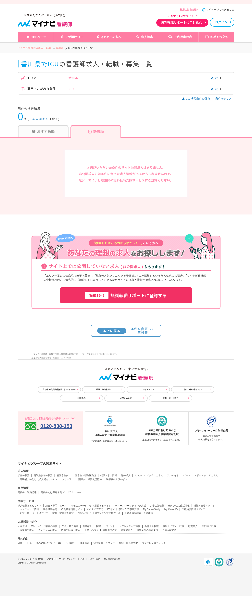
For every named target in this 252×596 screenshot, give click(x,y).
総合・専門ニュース (56, 505)
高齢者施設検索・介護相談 (139, 513)
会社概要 (39, 559)
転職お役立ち (219, 37)
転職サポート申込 (170, 398)
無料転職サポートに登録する (126, 295)
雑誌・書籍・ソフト (204, 505)
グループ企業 (94, 559)
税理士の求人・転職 (173, 526)
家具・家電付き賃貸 (63, 513)
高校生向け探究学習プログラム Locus (61, 492)
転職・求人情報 (108, 475)
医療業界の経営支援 (147, 530)
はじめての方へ (111, 37)
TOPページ (38, 37)
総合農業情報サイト (71, 509)
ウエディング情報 (29, 509)
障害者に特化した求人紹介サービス (39, 479)
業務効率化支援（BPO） (49, 543)
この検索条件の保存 (196, 98)
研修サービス (25, 543)
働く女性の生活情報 (179, 505)
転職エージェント (105, 526)
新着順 (96, 131)
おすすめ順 (43, 131)
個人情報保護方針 (112, 559)
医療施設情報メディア (193, 509)
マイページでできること (220, 9)
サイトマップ (148, 389)
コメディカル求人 (47, 530)
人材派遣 (22, 526)
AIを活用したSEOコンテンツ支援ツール (99, 513)
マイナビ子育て (95, 509)
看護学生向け (64, 475)
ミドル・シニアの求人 (206, 475)
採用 (82, 559)
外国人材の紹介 (170, 530)
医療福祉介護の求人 (116, 479)
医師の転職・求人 (70, 530)
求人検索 (147, 37)
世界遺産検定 (50, 509)
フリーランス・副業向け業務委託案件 (82, 479)
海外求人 (126, 475)
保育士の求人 (91, 530)
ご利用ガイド (75, 37)
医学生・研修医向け (85, 475)
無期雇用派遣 (110, 530)
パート (186, 475)
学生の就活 (24, 475)
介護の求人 (127, 530)
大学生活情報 (157, 505)
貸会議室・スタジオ (104, 543)
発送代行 (71, 543)
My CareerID (171, 509)
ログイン (221, 22)
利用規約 (81, 398)
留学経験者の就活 (43, 475)
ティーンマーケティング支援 (130, 505)
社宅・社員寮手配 (128, 543)
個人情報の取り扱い (193, 389)
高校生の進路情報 (27, 492)
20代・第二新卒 (69, 526)
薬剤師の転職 (209, 526)
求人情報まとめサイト (29, 505)
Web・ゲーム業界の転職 (44, 526)
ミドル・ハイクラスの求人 (149, 475)
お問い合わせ (126, 398)
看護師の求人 (27, 530)
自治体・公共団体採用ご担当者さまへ (59, 389)
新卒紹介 (87, 526)
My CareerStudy (151, 509)
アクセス (51, 559)
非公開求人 (40, 119)
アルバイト (173, 475)
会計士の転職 (152, 526)
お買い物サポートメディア (34, 513)
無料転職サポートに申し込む (181, 22)
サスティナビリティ (68, 559)
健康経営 (84, 543)
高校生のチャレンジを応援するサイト (91, 505)
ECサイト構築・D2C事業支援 (123, 509)
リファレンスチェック (154, 543)
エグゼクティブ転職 (129, 526)
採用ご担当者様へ (189, 9)
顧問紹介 (193, 526)
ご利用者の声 (183, 37)
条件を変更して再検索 (126, 330)
